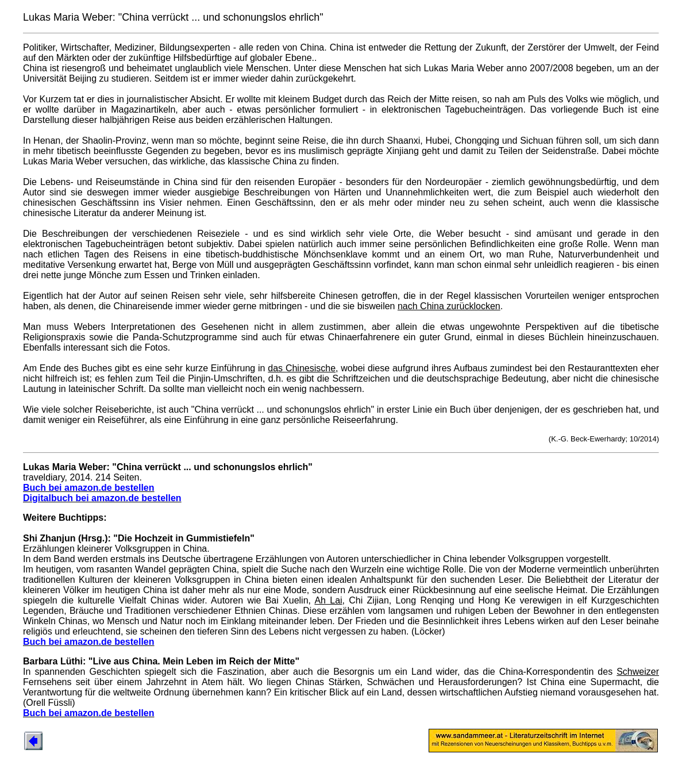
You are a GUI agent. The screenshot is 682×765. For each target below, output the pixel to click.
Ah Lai (328, 600)
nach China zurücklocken (449, 306)
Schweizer (638, 671)
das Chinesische (302, 368)
